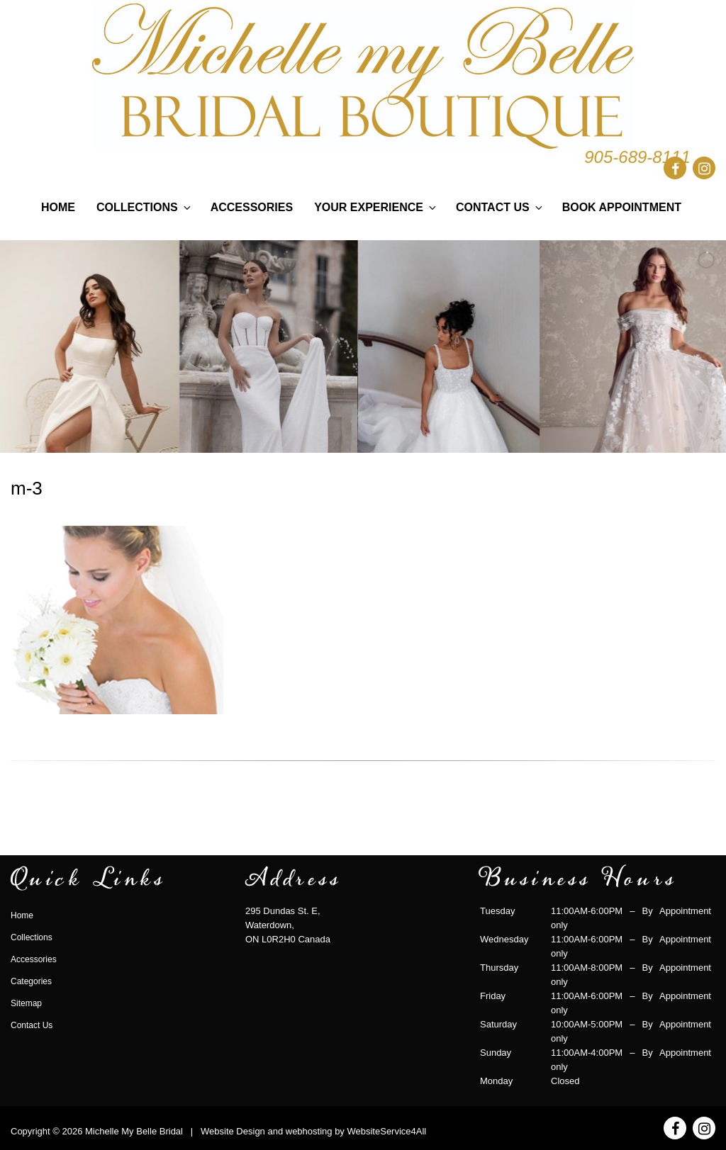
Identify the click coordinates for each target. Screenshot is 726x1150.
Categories (31, 981)
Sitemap (26, 1003)
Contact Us (500, 207)
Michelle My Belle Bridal (134, 1131)
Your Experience (376, 207)
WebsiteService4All (386, 1131)
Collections (144, 207)
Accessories (252, 207)
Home (58, 207)
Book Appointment (621, 207)
